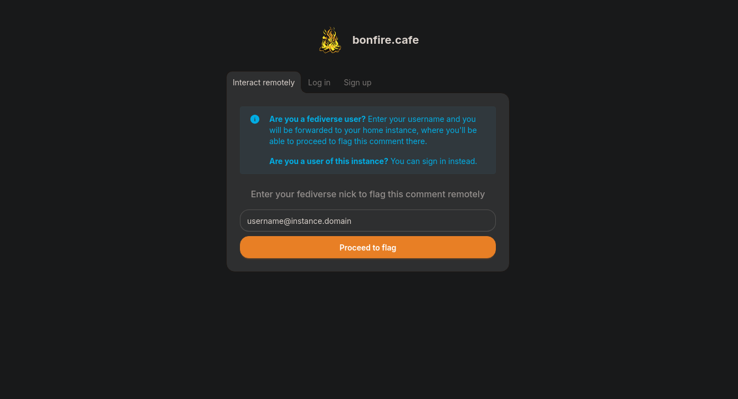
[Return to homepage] (368, 40)
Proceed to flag (368, 247)
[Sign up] (357, 82)
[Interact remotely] (263, 82)
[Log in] (319, 82)
